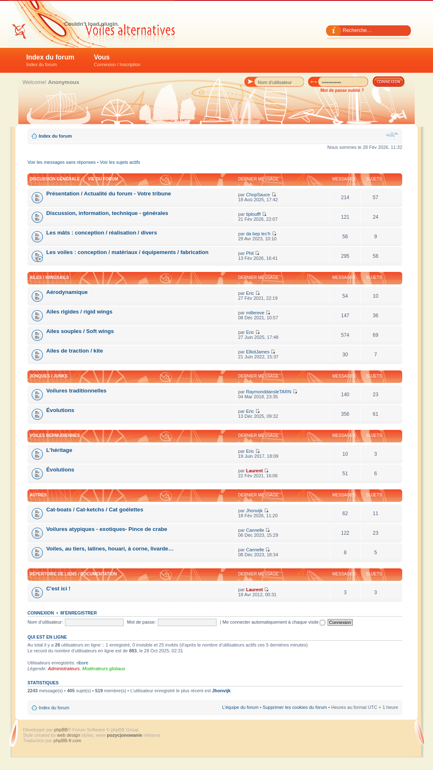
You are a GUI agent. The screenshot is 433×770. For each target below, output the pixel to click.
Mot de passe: (141, 621)
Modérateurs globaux (103, 668)
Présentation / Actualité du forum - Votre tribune (108, 193)
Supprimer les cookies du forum (295, 707)
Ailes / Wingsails (49, 277)
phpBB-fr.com (68, 740)
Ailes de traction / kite (74, 351)
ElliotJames (257, 351)
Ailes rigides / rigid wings (79, 311)
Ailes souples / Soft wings (80, 331)
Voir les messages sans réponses (61, 162)
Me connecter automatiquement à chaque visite (273, 621)
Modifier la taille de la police (392, 134)
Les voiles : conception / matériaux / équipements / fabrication (127, 252)
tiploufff (253, 214)
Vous (117, 60)
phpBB (61, 729)
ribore (82, 662)
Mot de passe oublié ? (342, 90)
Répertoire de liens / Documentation (73, 574)
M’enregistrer (78, 612)
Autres (38, 495)
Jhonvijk (254, 510)
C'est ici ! (58, 588)
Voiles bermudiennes (55, 435)
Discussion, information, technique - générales (107, 213)
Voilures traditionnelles (76, 390)
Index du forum (50, 60)
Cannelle (255, 530)
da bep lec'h (258, 233)
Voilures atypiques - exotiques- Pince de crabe (106, 529)
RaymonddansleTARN (268, 391)
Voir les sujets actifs (120, 162)
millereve (255, 312)
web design (69, 735)
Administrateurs (64, 668)
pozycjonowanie (124, 735)
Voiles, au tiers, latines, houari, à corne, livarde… (110, 548)
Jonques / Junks (48, 376)
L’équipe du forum (240, 707)
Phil (250, 253)
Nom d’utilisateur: (45, 621)
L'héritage (59, 450)
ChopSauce (258, 194)
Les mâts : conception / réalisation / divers (101, 233)
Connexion (40, 612)
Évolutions (60, 410)
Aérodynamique (67, 292)
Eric (250, 293)
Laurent (254, 470)
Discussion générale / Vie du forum (74, 179)
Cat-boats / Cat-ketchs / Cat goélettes (94, 509)
